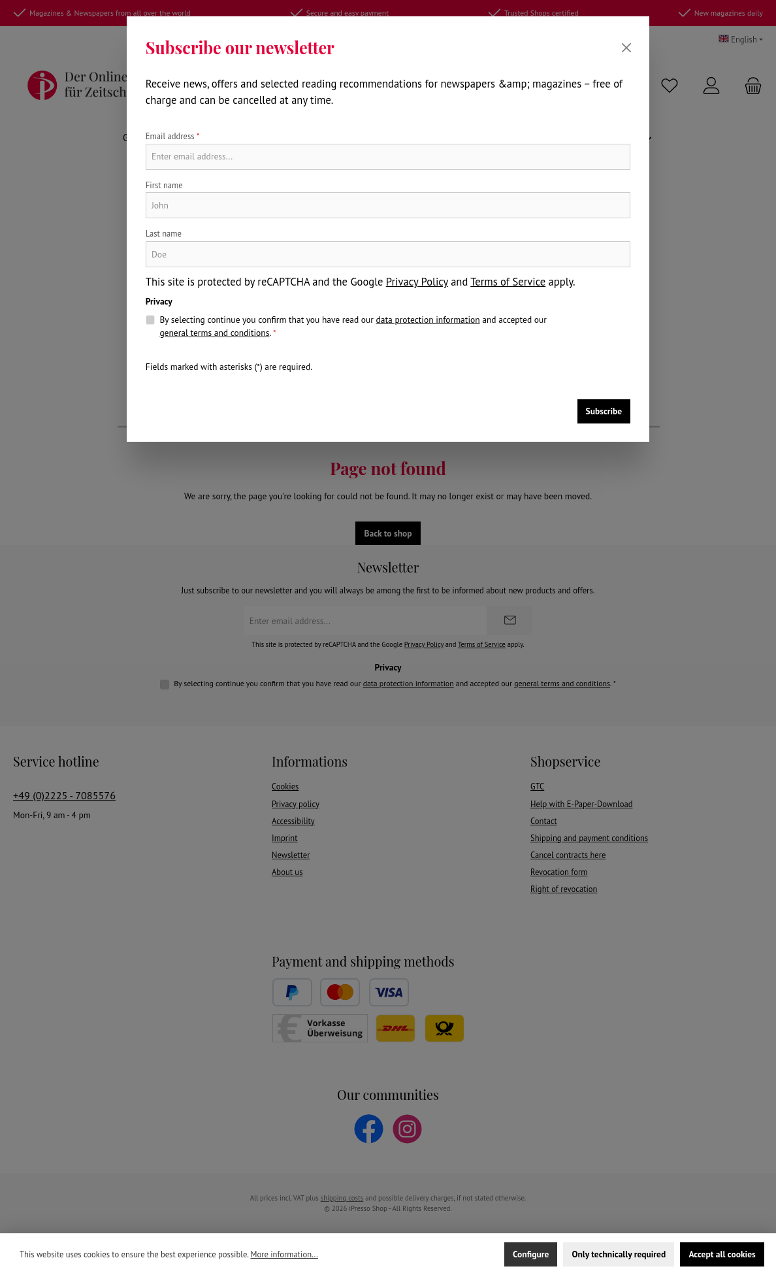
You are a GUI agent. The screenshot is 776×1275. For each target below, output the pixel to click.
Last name (164, 233)
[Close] (626, 48)
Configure (531, 1254)
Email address (173, 136)
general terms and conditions (214, 333)
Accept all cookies (721, 1254)
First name (164, 185)
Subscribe (604, 411)
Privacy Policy (417, 281)
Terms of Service (507, 281)
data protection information (428, 319)
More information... (283, 1254)
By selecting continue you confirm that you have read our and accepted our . (352, 326)
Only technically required (619, 1254)
